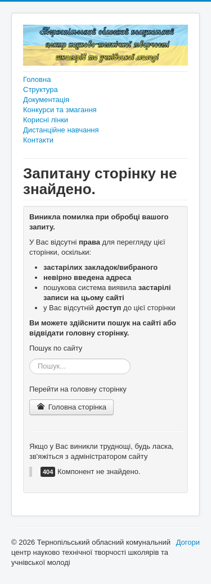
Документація (46, 99)
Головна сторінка (71, 407)
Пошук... (29, 358)
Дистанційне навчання (61, 130)
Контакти (38, 140)
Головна (37, 79)
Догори (188, 542)
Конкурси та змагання (60, 109)
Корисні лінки (45, 120)
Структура (40, 89)
